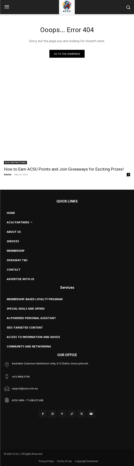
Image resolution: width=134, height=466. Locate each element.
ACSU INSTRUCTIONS (15, 162)
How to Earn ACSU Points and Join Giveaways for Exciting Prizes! (64, 169)
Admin (8, 174)
